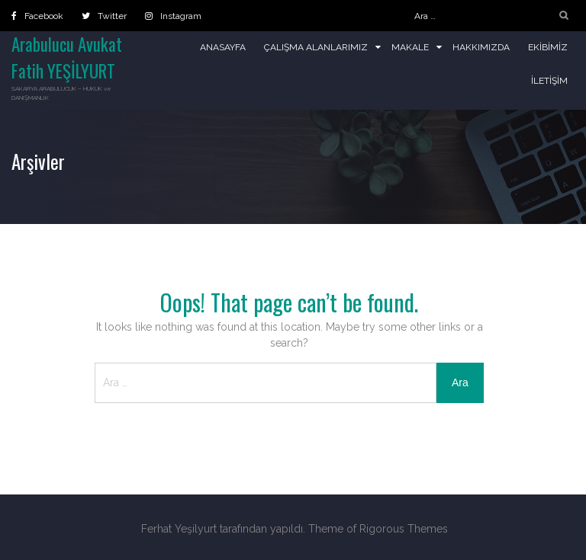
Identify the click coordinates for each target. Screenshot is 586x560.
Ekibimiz (548, 47)
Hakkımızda (481, 47)
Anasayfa (223, 47)
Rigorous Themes (403, 529)
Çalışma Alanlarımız (316, 47)
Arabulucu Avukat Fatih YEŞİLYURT (66, 57)
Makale (410, 47)
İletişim (549, 80)
